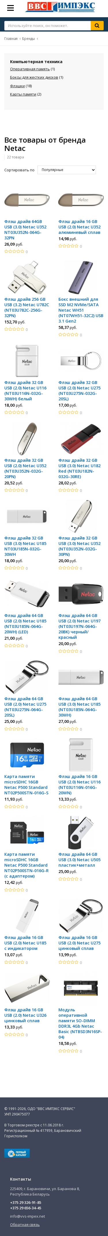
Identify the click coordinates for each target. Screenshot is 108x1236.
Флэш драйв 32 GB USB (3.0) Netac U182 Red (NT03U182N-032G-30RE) (79, 468)
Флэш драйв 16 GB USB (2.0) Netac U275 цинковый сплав (79, 943)
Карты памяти (23, 94)
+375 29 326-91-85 (25, 1202)
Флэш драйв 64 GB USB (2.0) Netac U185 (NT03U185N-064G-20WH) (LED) (25, 624)
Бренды (28, 38)
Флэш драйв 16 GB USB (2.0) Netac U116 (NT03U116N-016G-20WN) (79, 784)
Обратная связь (25, 1224)
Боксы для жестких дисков (34, 77)
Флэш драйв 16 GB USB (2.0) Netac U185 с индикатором (25, 943)
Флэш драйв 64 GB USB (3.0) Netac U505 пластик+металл (79, 859)
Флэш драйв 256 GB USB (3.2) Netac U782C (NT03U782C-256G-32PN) (26, 307)
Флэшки (17, 85)
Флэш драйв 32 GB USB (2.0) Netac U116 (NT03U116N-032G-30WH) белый (25, 390)
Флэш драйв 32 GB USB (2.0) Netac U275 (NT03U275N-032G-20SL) (79, 390)
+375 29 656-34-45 (25, 1207)
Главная (11, 38)
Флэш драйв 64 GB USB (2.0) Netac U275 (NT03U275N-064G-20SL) (25, 707)
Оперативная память (30, 68)
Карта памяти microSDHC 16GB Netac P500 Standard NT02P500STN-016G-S (26, 784)
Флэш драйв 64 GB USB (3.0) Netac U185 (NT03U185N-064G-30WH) (79, 707)
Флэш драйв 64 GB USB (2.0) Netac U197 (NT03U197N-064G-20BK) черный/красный (79, 626)
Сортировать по (19, 169)
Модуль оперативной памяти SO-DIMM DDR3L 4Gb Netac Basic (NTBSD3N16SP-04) (80, 1023)
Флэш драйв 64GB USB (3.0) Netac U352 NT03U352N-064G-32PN (25, 229)
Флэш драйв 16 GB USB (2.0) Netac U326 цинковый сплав (25, 1015)
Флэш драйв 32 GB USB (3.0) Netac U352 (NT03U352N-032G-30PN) (79, 546)
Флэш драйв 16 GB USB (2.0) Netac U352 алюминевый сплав (79, 227)
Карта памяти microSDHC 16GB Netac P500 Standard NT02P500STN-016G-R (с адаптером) (26, 865)
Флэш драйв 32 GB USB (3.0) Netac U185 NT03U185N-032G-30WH (25, 546)
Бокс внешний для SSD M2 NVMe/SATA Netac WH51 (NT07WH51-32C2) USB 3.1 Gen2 (80, 310)
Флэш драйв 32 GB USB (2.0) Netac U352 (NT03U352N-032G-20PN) (25, 468)
